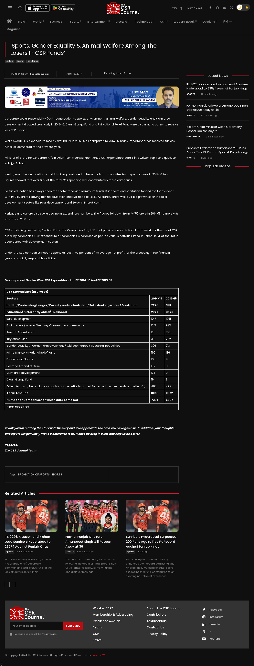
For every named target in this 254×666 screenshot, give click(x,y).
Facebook (215, 610)
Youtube (214, 639)
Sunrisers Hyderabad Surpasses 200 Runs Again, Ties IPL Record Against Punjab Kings (151, 541)
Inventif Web (100, 655)
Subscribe (73, 625)
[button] (20, 7)
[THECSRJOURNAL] (123, 8)
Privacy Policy (49, 634)
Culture (10, 61)
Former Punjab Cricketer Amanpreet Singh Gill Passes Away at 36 (88, 541)
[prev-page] (7, 584)
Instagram (216, 617)
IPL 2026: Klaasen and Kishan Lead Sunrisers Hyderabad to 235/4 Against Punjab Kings (28, 541)
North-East (193, 136)
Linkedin (214, 624)
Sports (20, 61)
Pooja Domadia (39, 74)
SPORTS (57, 474)
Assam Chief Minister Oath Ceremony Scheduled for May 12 (214, 129)
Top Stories (32, 61)
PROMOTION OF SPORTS (34, 474)
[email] (36, 626)
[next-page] (13, 584)
